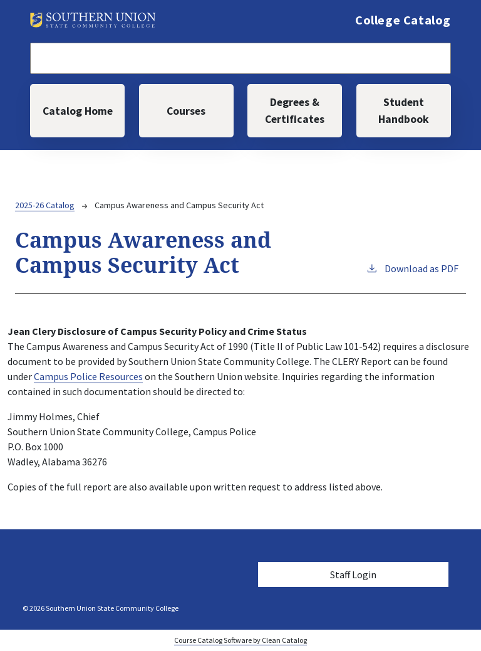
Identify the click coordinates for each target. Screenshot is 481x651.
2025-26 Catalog (45, 205)
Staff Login (353, 574)
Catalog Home (78, 111)
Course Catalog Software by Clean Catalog (240, 640)
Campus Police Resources (88, 376)
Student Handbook (403, 110)
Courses (186, 111)
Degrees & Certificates (294, 110)
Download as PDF (412, 268)
